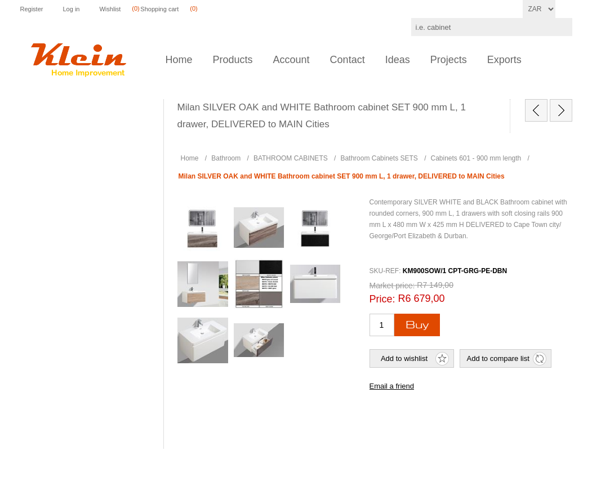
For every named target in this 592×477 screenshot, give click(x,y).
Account (291, 59)
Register (31, 9)
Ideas (397, 59)
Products (233, 59)
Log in (71, 9)
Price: (382, 299)
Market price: (392, 285)
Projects (448, 59)
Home (179, 59)
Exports (504, 59)
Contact (347, 59)
